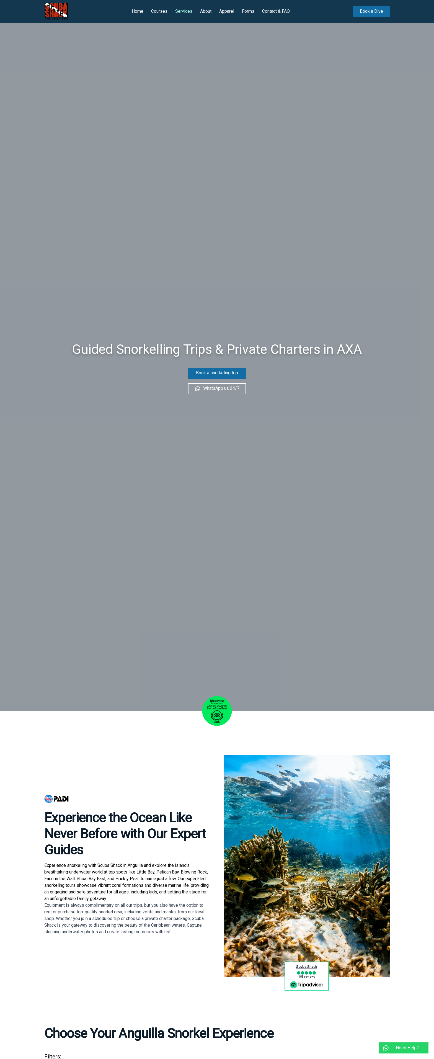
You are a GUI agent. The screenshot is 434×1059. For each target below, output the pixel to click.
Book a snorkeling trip (217, 372)
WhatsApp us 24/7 (217, 388)
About (205, 11)
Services (183, 11)
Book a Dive (371, 11)
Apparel (226, 11)
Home (137, 11)
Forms (248, 11)
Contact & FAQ (276, 11)
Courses (159, 11)
